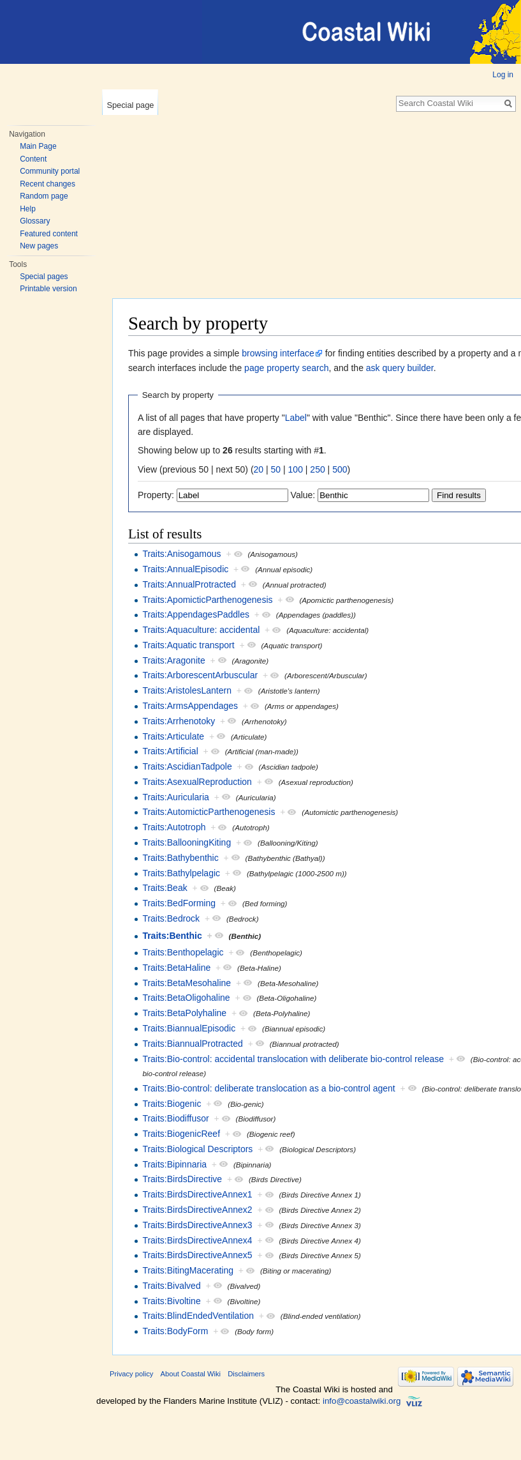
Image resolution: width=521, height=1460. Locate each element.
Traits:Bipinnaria (174, 1164)
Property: (156, 495)
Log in (502, 74)
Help (28, 208)
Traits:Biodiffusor (175, 1118)
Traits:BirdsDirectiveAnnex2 (197, 1210)
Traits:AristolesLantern (186, 690)
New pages (39, 245)
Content (33, 159)
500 (339, 469)
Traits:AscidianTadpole (186, 766)
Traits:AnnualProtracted (189, 584)
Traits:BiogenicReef (181, 1134)
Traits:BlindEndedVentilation (198, 1316)
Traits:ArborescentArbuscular (200, 675)
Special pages (44, 276)
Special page (130, 105)
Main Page (38, 146)
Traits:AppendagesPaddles (195, 614)
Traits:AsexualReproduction (196, 782)
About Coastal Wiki (191, 1374)
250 (317, 469)
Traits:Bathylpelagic (181, 873)
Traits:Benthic (172, 936)
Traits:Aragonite (173, 660)
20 (259, 469)
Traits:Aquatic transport (188, 645)
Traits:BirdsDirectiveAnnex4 (197, 1240)
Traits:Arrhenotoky (178, 721)
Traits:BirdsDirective (182, 1179)
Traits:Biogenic (171, 1104)
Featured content (49, 233)
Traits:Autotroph (173, 827)
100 (295, 469)
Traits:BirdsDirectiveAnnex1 (197, 1194)
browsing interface (278, 353)
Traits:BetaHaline (176, 967)
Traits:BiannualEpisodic (188, 1028)
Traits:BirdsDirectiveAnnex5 (197, 1255)
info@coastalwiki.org (361, 1401)
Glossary (35, 221)
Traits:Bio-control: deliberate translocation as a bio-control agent (268, 1088)
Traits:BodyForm (175, 1331)
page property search (286, 368)
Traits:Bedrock (171, 918)
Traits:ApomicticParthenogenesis (207, 600)
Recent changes (47, 183)
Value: (303, 495)
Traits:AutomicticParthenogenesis (208, 812)
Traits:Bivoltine (171, 1301)
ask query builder (400, 368)
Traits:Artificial (170, 751)
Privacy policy (131, 1374)
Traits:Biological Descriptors (197, 1149)
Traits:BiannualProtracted (192, 1043)
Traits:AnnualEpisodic (185, 569)
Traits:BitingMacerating (187, 1270)
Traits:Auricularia (175, 797)
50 (276, 469)
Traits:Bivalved (171, 1286)
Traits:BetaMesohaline (186, 983)
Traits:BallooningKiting (186, 842)
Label (296, 418)
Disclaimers (246, 1374)
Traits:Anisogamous (181, 554)
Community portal (50, 171)
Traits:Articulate (173, 736)
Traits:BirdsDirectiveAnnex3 (197, 1225)
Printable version (48, 288)
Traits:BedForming (179, 903)
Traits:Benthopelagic (182, 952)
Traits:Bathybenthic (180, 858)
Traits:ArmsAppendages (190, 706)
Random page (44, 196)
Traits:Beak (164, 888)
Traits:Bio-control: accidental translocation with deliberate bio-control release (293, 1059)
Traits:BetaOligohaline (186, 997)
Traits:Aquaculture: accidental (201, 630)
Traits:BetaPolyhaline (184, 1013)
